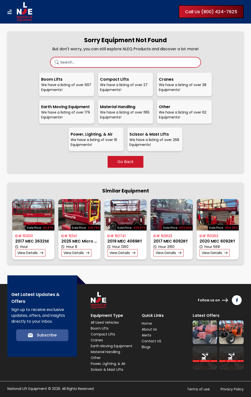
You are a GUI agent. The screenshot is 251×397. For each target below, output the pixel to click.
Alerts (146, 335)
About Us (149, 329)
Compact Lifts (103, 334)
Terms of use (198, 389)
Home (147, 323)
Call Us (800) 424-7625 (211, 12)
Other (96, 357)
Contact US (151, 341)
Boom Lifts (100, 328)
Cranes (97, 340)
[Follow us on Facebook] (237, 300)
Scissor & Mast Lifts (107, 369)
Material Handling (105, 351)
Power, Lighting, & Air (108, 363)
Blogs (146, 347)
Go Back (125, 162)
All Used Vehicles (105, 322)
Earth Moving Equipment (111, 346)
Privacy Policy (232, 389)
